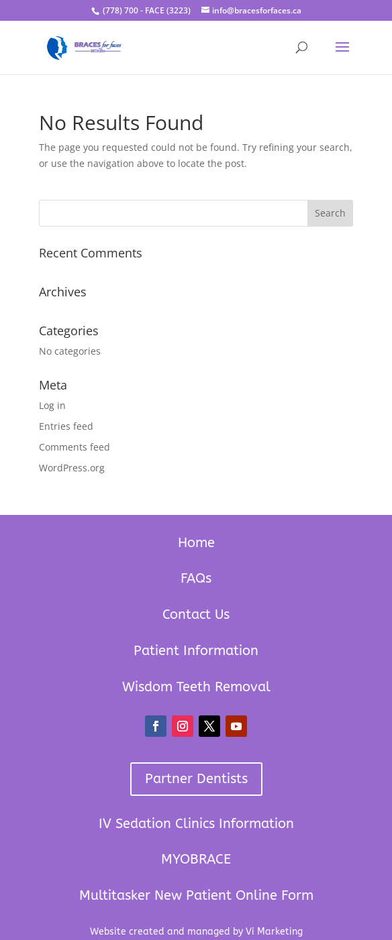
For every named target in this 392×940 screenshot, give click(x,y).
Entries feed (66, 426)
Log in (52, 405)
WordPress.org (72, 467)
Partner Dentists (196, 778)
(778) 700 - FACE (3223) (146, 10)
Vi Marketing (274, 931)
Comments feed (74, 446)
